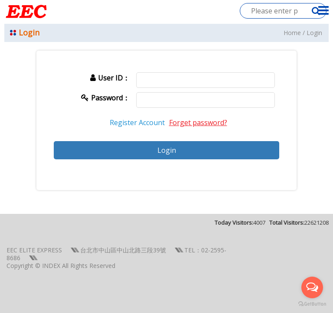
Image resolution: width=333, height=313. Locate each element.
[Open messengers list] (312, 287)
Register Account (137, 122)
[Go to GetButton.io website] (312, 304)
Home (292, 33)
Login (314, 33)
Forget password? (198, 122)
